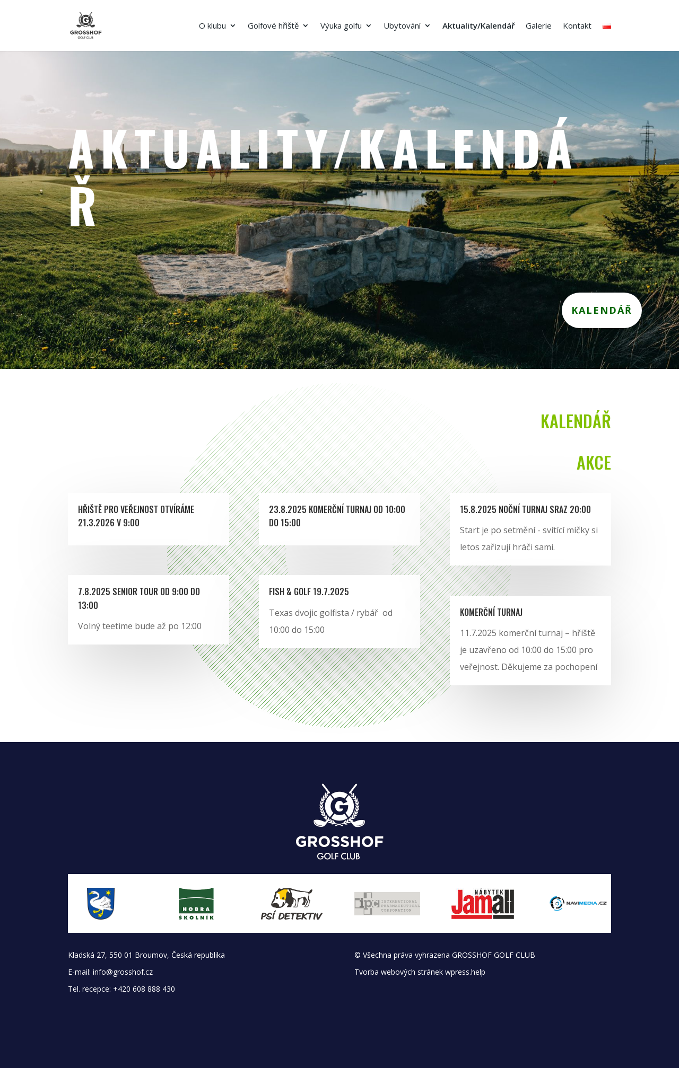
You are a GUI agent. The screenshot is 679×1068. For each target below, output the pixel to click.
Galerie (539, 26)
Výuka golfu (341, 26)
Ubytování (402, 26)
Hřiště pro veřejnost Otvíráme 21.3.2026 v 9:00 (136, 516)
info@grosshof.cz (123, 972)
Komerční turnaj (491, 612)
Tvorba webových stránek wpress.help (419, 972)
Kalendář (601, 310)
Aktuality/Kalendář (478, 26)
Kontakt (577, 26)
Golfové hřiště (273, 26)
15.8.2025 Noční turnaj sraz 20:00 (525, 509)
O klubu (212, 26)
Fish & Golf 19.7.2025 (309, 591)
